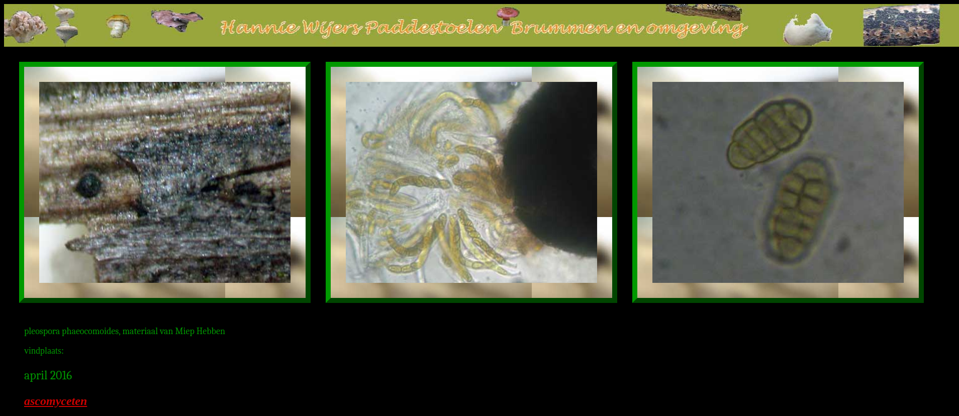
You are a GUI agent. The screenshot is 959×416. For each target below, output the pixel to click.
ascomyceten (55, 400)
